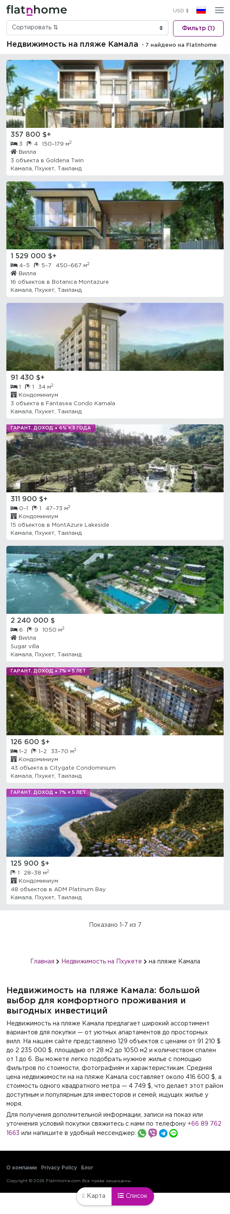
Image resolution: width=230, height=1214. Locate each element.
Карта (93, 1196)
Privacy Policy (59, 1168)
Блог (87, 1168)
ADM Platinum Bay (80, 889)
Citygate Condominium (83, 768)
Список (133, 1196)
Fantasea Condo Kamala (80, 403)
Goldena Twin (65, 160)
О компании (21, 1168)
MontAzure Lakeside (80, 525)
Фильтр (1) (198, 28)
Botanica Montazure (80, 282)
